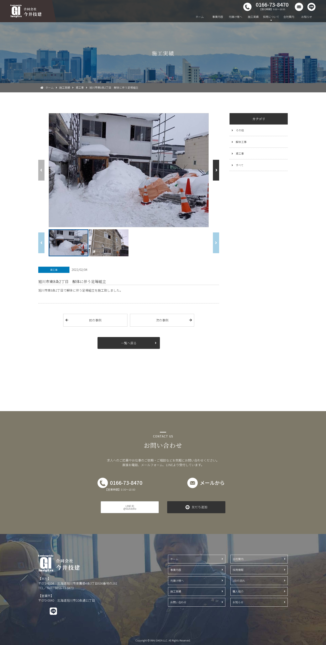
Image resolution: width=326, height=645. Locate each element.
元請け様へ (235, 17)
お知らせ (306, 17)
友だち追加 (199, 507)
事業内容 (217, 17)
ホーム (200, 17)
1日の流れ (239, 581)
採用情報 (238, 570)
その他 (240, 130)
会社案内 (288, 17)
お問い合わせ (178, 602)
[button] (216, 170)
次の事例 (162, 320)
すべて (239, 165)
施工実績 (253, 17)
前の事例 (95, 320)
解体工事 (241, 142)
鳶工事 (240, 153)
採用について (271, 17)
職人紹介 (238, 591)
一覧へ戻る (129, 343)
